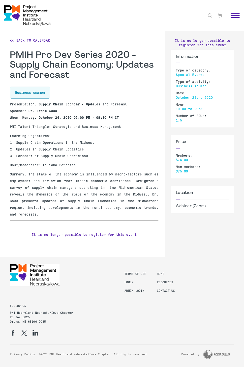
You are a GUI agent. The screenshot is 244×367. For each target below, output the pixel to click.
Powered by (190, 354)
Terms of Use (135, 274)
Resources (165, 282)
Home (160, 274)
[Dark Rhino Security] (217, 354)
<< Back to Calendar (30, 40)
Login (128, 282)
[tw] (24, 333)
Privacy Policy (22, 354)
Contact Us (166, 291)
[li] (35, 333)
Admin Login (134, 291)
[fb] (13, 333)
